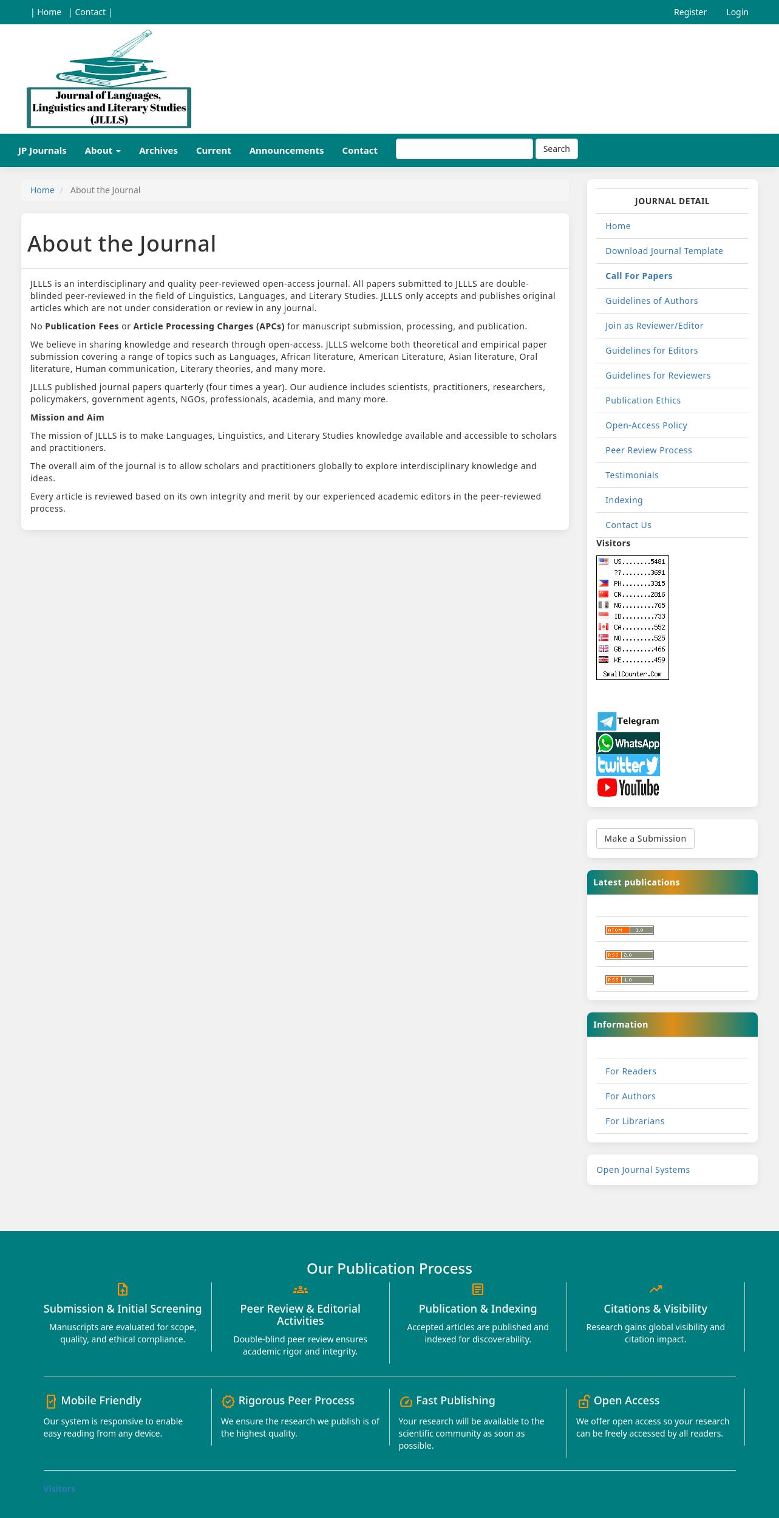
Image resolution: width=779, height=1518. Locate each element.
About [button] (103, 150)
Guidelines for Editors (651, 350)
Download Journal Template (664, 250)
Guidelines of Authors (651, 300)
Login (737, 12)
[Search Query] (464, 149)
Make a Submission (645, 838)
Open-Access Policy (646, 425)
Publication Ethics (643, 400)
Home (42, 190)
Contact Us (628, 525)
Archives (158, 150)
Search (556, 148)
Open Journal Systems (643, 1169)
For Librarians (635, 1121)
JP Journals (42, 150)
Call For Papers (639, 275)
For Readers (630, 1071)
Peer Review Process (648, 450)
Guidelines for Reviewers (658, 375)
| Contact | (90, 12)
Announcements (287, 150)
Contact (360, 150)
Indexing (624, 500)
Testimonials (632, 475)
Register (690, 12)
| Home (45, 12)
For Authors (630, 1096)
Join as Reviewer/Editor (654, 325)
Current (213, 150)
